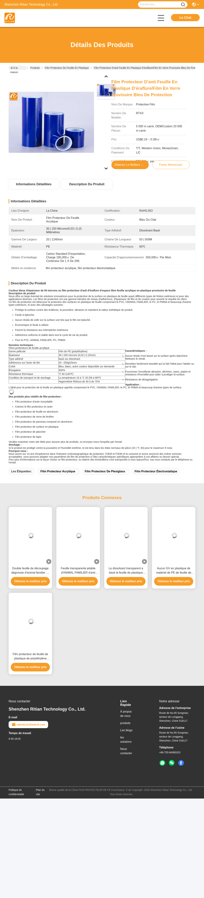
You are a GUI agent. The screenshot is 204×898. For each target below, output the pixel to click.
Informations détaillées (33, 184)
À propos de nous (126, 713)
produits (125, 723)
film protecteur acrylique (57, 471)
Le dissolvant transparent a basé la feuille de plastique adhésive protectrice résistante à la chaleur (125, 571)
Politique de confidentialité (16, 792)
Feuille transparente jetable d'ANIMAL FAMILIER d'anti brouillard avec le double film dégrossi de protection (78, 571)
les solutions (126, 739)
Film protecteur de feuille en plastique (67, 67)
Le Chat (185, 17)
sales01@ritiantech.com (28, 725)
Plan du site (40, 792)
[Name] (183, 4)
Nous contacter (126, 751)
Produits (35, 67)
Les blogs (126, 730)
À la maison (14, 68)
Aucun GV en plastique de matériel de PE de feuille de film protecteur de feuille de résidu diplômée (173, 571)
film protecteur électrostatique (156, 471)
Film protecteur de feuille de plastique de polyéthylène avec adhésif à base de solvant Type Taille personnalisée (30, 657)
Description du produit (86, 184)
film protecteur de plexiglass (105, 471)
